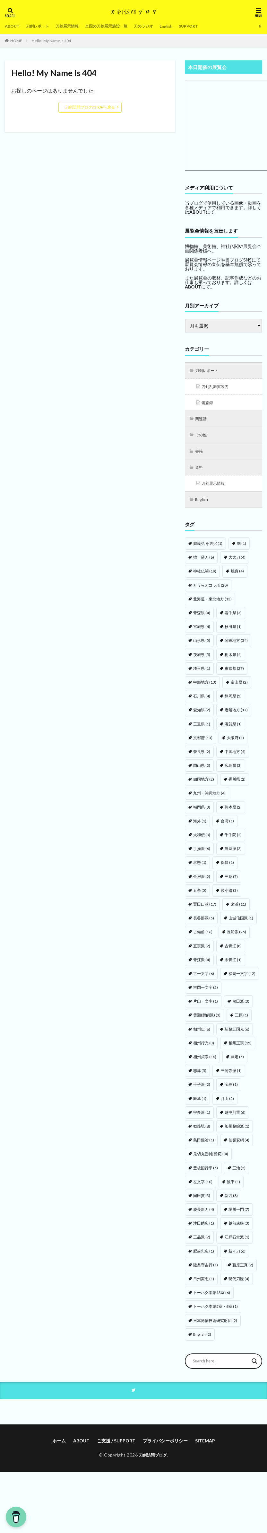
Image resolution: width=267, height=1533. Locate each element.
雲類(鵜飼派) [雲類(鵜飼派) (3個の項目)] (206, 1020)
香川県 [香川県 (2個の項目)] (236, 784)
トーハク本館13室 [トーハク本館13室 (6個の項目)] (211, 1297)
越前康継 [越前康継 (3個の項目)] (238, 1228)
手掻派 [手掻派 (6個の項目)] (201, 853)
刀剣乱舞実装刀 (218, 387)
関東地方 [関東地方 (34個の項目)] (236, 645)
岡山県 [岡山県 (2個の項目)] (201, 770)
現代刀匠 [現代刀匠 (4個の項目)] (238, 1283)
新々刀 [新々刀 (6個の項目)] (236, 1256)
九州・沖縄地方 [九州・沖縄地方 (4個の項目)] (209, 798)
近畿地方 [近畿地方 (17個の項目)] (236, 715)
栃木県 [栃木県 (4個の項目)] (233, 659)
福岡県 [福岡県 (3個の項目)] (201, 812)
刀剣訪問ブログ (153, 1460)
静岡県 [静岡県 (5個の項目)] (233, 701)
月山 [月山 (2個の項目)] (227, 1103)
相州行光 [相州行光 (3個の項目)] (203, 1048)
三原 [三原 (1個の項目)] (241, 1020)
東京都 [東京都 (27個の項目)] (234, 673)
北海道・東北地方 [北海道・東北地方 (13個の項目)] (212, 604)
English (186, 26)
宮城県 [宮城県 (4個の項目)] (201, 631)
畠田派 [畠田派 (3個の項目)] (240, 1006)
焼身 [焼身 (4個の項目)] (237, 576)
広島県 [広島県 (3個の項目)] (233, 770)
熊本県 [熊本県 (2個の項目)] (233, 812)
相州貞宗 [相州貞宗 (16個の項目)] (204, 1061)
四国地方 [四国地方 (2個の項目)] (203, 784)
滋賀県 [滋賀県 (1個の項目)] (233, 728)
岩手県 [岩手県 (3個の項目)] (233, 618)
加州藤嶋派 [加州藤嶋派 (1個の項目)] (237, 1131)
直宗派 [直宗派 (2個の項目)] (201, 950)
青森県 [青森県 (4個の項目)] (201, 618)
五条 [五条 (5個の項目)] (199, 895)
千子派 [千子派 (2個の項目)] (201, 1089)
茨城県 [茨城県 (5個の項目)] (201, 659)
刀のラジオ (161, 26)
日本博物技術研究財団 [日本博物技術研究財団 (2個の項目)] (215, 1325)
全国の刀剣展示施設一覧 (119, 26)
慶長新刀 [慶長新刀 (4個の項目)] (203, 1214)
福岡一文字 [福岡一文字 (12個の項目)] (241, 978)
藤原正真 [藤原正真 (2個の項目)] (242, 1270)
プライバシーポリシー (165, 1446)
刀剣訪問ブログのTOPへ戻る (90, 107)
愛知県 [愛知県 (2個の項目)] (201, 715)
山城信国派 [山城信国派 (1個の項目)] (240, 923)
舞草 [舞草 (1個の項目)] (199, 1103)
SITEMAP (205, 1446)
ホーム (59, 1446)
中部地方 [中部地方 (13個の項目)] (204, 687)
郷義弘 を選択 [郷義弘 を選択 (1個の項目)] (207, 548)
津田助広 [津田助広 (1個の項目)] (203, 1228)
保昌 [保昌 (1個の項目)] (227, 867)
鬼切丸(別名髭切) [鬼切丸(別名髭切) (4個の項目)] (210, 1158)
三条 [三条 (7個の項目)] (231, 881)
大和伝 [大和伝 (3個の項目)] (201, 839)
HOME (16, 40)
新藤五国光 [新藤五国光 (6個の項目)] (237, 1034)
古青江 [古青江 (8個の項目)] (233, 950)
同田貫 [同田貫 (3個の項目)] (201, 1200)
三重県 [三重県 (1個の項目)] (201, 728)
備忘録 (209, 404)
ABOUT (13, 26)
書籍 (200, 454)
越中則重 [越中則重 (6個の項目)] (235, 1117)
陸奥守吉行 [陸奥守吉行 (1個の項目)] (205, 1270)
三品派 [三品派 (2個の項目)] (201, 1242)
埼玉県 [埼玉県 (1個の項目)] (201, 673)
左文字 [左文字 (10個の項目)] (202, 1186)
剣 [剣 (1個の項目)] (241, 548)
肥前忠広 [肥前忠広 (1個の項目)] (203, 1256)
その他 (202, 437)
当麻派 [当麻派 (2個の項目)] (233, 853)
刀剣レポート (41, 26)
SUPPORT (211, 26)
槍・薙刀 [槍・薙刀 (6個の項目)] (203, 562)
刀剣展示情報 (74, 26)
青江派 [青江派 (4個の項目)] (201, 964)
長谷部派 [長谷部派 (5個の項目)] (203, 923)
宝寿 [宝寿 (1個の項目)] (231, 1089)
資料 (200, 471)
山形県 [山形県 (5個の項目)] (201, 645)
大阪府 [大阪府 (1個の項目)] (235, 742)
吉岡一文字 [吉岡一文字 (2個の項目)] (205, 992)
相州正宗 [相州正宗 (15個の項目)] (240, 1048)
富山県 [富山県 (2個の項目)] (239, 687)
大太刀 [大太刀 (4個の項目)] (236, 562)
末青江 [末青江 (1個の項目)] (233, 964)
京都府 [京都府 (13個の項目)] (202, 742)
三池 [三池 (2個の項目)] (238, 1172)
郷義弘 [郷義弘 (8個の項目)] (201, 1131)
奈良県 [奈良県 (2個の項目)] (201, 756)
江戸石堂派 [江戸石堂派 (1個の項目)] (237, 1242)
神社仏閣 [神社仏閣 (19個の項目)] (204, 576)
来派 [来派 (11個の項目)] (238, 909)
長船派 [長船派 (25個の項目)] (236, 937)
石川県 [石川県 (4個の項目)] (201, 701)
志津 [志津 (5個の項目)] (199, 1075)
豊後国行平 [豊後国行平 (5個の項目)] (205, 1172)
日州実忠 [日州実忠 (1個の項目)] (203, 1283)
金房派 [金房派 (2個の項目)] (201, 881)
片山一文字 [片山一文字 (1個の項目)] (205, 1006)
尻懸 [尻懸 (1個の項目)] (199, 867)
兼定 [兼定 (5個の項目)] (237, 1061)
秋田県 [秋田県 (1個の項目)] (233, 631)
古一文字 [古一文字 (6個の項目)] (203, 978)
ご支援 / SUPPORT (116, 1446)
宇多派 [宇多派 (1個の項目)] (201, 1117)
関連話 (202, 421)
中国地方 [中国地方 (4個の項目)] (235, 756)
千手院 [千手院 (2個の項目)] (233, 839)
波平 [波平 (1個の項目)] (233, 1186)
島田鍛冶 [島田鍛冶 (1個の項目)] (203, 1145)
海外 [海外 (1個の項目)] (199, 826)
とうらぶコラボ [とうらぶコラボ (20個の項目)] (210, 590)
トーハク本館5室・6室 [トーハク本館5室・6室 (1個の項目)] (215, 1311)
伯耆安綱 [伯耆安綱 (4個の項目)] (238, 1145)
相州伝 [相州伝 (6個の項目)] (201, 1034)
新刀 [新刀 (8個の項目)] (231, 1200)
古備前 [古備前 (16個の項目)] (202, 937)
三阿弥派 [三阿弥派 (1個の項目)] (231, 1075)
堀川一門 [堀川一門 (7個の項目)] (238, 1214)
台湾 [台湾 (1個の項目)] (227, 826)
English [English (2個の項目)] (202, 1339)
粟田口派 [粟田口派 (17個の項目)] (204, 909)
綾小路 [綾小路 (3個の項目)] (229, 895)
